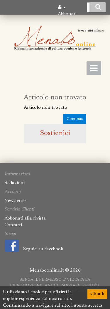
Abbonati (67, 14)
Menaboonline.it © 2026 (55, 270)
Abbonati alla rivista (25, 218)
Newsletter (15, 200)
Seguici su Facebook (33, 249)
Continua (75, 119)
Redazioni (14, 183)
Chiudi (97, 293)
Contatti (13, 225)
